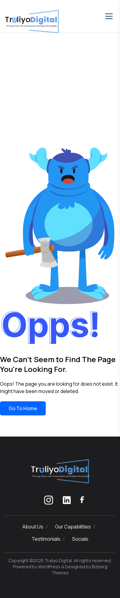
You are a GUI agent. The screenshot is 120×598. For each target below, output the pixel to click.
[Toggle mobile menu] (109, 16)
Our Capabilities (73, 526)
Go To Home (23, 408)
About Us (32, 526)
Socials (80, 539)
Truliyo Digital (58, 560)
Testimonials (46, 539)
